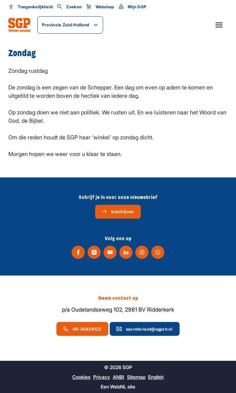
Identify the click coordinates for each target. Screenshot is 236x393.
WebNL (118, 387)
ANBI (118, 377)
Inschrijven (117, 211)
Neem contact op (118, 298)
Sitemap (136, 377)
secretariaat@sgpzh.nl (144, 329)
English (156, 377)
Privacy (101, 377)
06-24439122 (82, 329)
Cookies (81, 377)
